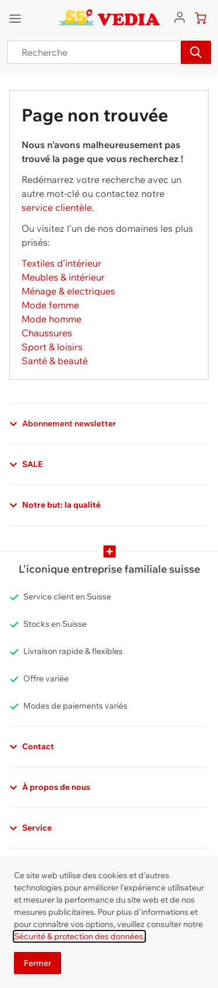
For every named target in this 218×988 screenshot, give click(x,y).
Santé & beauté (55, 361)
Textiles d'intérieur (61, 263)
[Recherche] (196, 52)
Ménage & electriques (68, 291)
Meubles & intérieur (63, 277)
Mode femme (50, 305)
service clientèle (57, 207)
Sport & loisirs (52, 347)
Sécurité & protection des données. (79, 936)
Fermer (37, 963)
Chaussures (47, 333)
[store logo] (109, 17)
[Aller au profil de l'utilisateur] (179, 16)
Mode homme (51, 319)
